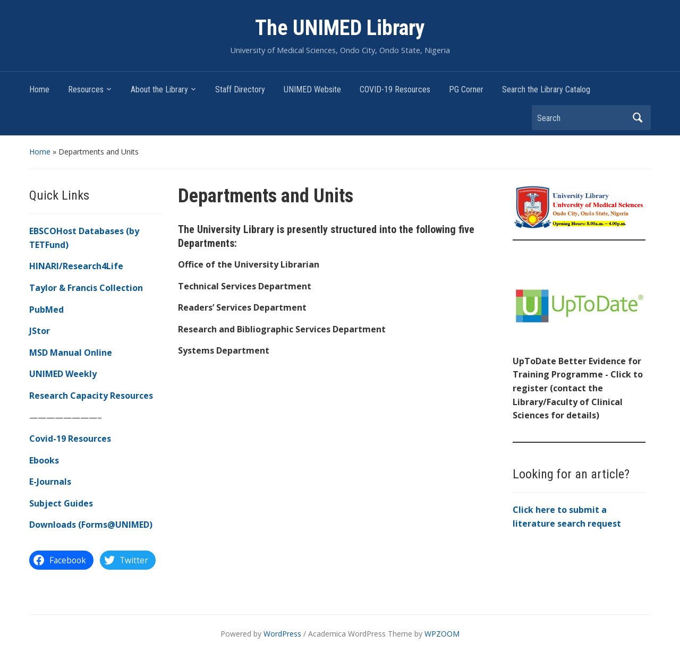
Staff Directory (240, 89)
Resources (86, 89)
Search (637, 117)
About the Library (159, 89)
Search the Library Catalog (546, 89)
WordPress (282, 634)
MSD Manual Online (70, 352)
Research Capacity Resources (91, 395)
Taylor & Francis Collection (86, 288)
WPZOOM (442, 634)
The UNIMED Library (340, 27)
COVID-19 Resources (395, 89)
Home (39, 89)
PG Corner (466, 89)
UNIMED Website (312, 89)
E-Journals (50, 481)
